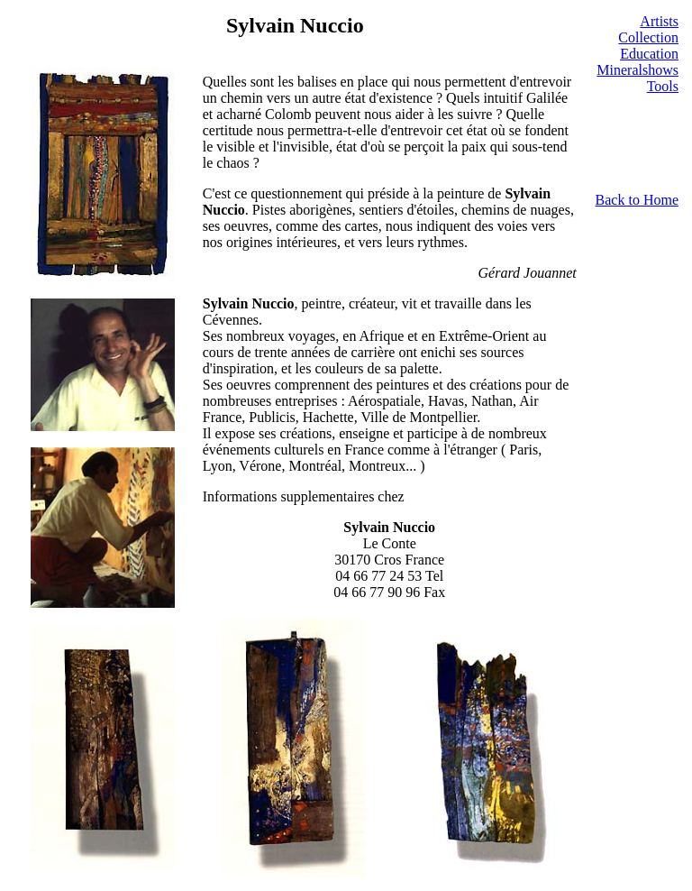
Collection (648, 37)
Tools (662, 86)
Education (649, 53)
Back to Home (637, 199)
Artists (659, 21)
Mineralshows (637, 70)
